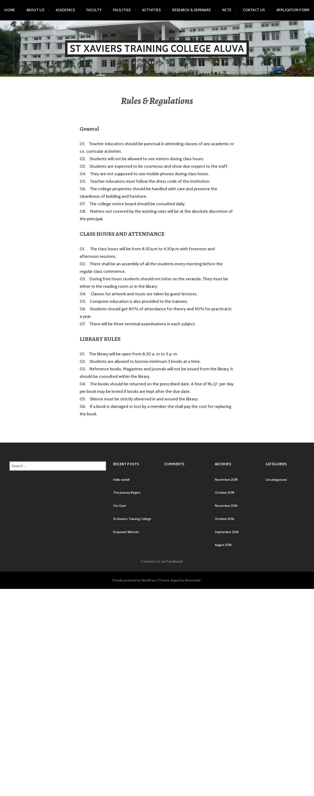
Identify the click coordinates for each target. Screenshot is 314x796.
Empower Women (126, 532)
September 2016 (227, 532)
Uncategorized (276, 480)
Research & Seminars (191, 10)
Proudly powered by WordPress (134, 580)
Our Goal (119, 506)
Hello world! (121, 480)
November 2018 (226, 480)
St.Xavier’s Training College (132, 519)
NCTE (227, 10)
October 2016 (224, 519)
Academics (65, 10)
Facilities (122, 10)
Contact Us (254, 10)
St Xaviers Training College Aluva (157, 48)
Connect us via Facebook (162, 561)
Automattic (193, 580)
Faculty (93, 10)
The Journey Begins (126, 492)
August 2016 (223, 545)
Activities (151, 10)
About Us (35, 10)
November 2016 (226, 506)
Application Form (293, 10)
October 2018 (224, 492)
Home (9, 10)
